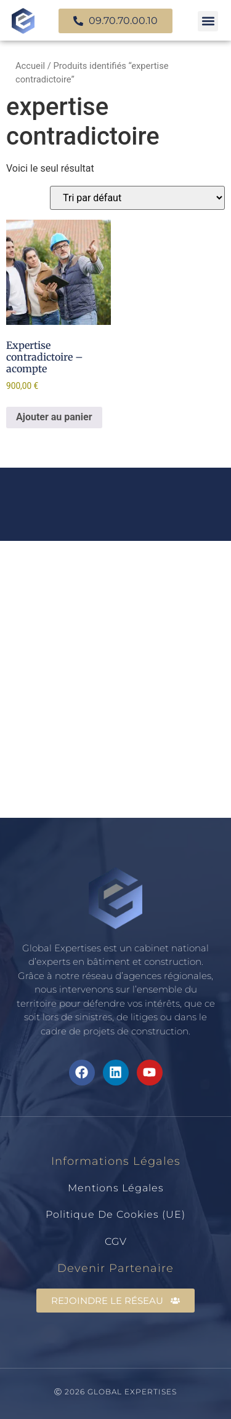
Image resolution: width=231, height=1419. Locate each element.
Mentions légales (116, 1188)
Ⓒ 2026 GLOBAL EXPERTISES (115, 1391)
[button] (208, 21)
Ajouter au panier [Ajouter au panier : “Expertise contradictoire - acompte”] (54, 417)
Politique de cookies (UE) (115, 1214)
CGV (116, 1241)
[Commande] (137, 198)
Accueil (30, 65)
